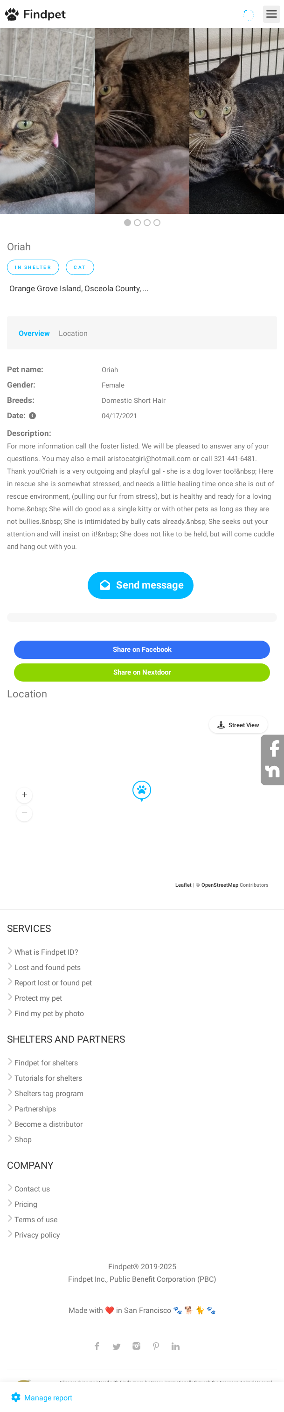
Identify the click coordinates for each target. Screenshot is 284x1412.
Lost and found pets (47, 967)
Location (73, 333)
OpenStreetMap (219, 885)
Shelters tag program (48, 1093)
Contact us (32, 1188)
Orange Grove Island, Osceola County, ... (78, 288)
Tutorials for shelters (48, 1078)
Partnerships (35, 1108)
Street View (244, 725)
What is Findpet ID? (46, 952)
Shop (23, 1139)
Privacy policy (37, 1235)
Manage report (40, 1397)
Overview (34, 333)
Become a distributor (48, 1124)
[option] (47, 121)
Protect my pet (38, 998)
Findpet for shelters (46, 1062)
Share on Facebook (142, 649)
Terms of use (35, 1219)
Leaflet (183, 885)
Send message (140, 585)
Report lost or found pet (53, 982)
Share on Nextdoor (142, 672)
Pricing (25, 1204)
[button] (135, 781)
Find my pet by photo (49, 1013)
